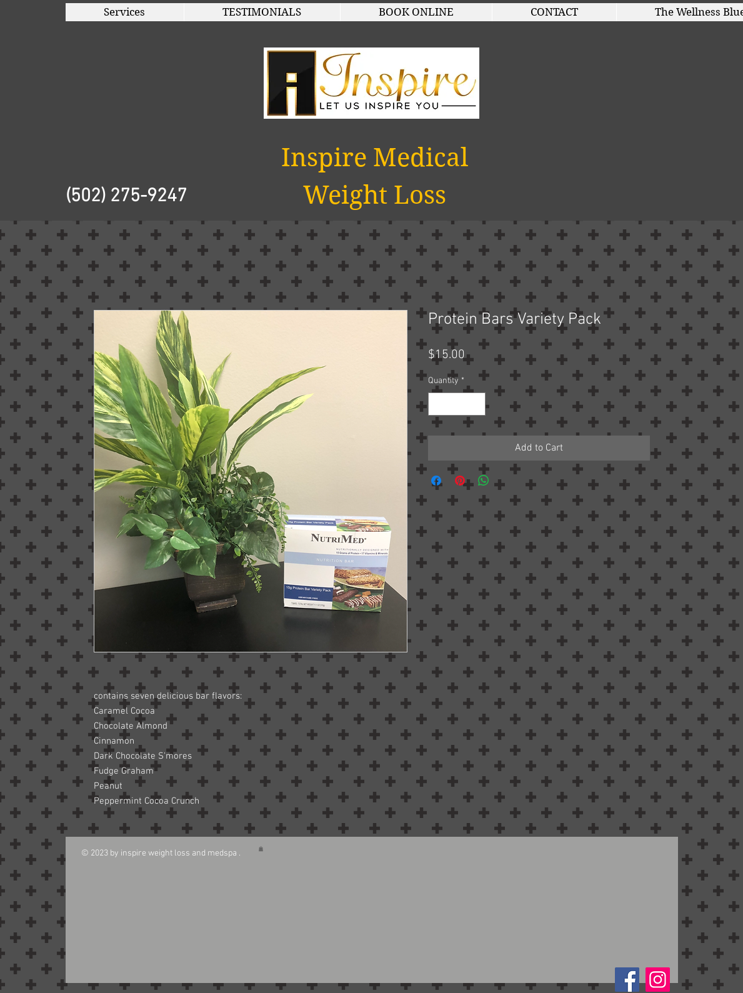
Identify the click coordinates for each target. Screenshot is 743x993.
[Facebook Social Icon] (627, 979)
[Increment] (476, 404)
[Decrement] (438, 404)
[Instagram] (658, 979)
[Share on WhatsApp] (483, 480)
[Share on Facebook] (436, 480)
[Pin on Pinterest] (459, 480)
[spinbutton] (457, 404)
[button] (125, 12)
